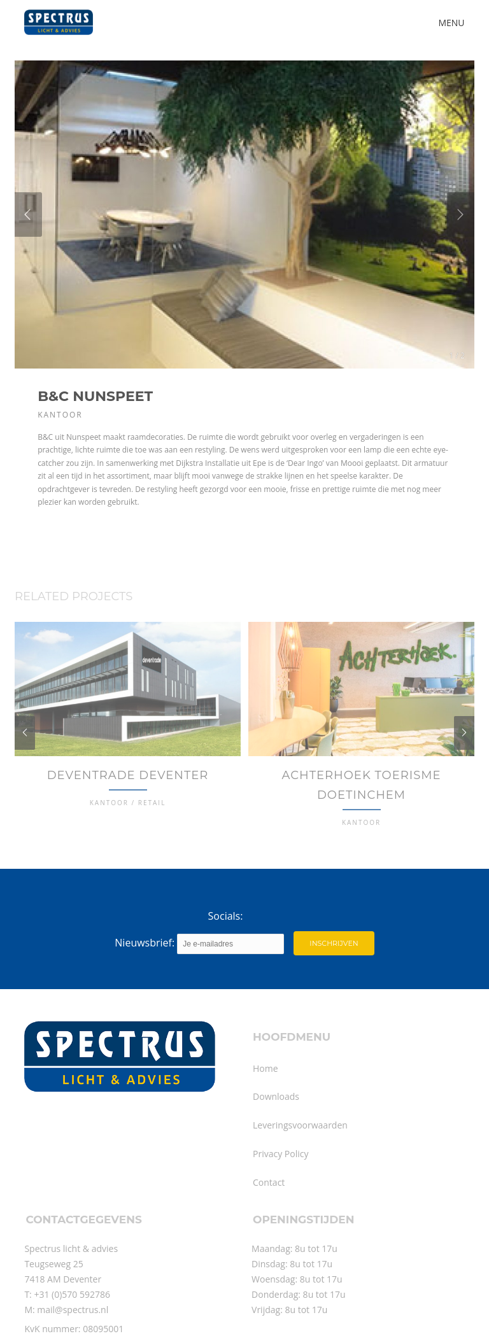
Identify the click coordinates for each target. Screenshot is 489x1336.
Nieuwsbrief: (199, 962)
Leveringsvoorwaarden (300, 1143)
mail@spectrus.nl (72, 1328)
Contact (269, 1201)
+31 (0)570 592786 (72, 1313)
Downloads (276, 1115)
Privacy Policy (280, 1172)
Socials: (225, 935)
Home (265, 1087)
